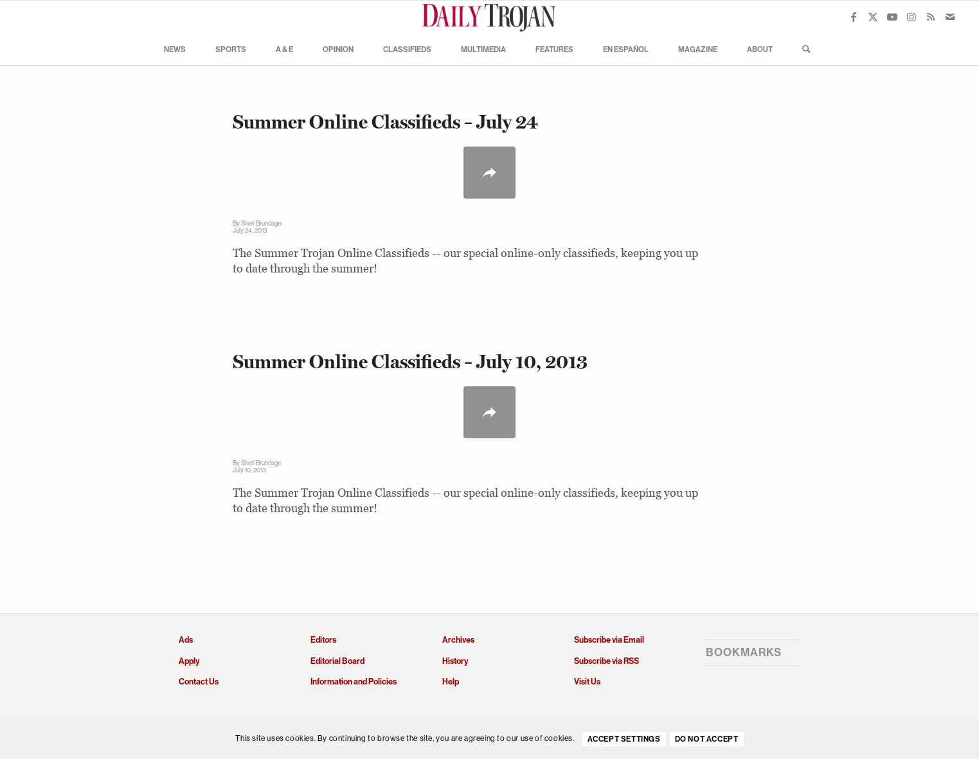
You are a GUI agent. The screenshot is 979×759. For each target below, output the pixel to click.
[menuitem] (175, 49)
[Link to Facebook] (853, 16)
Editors (323, 640)
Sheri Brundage (261, 223)
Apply (189, 661)
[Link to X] (873, 16)
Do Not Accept (707, 739)
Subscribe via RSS (606, 661)
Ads (186, 640)
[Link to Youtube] (892, 16)
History (455, 661)
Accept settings (624, 739)
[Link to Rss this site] (930, 16)
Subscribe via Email (609, 640)
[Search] (802, 49)
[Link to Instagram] (911, 16)
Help (450, 681)
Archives (458, 640)
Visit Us (587, 681)
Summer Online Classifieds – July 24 (385, 122)
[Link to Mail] (950, 16)
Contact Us (199, 681)
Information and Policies (353, 681)
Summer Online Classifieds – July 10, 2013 (410, 361)
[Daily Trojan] (489, 17)
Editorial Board (337, 661)
